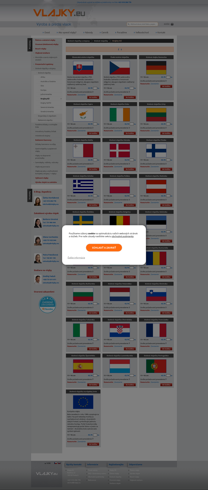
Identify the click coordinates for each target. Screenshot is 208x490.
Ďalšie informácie (76, 257)
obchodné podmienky (123, 236)
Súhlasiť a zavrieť (104, 247)
